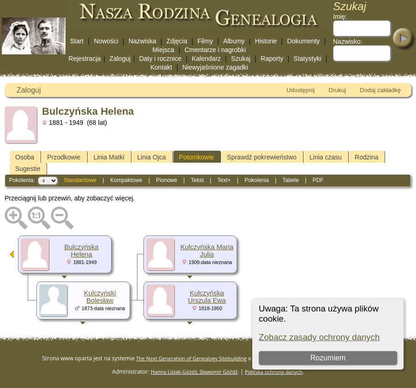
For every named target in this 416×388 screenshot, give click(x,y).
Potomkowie (196, 157)
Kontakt (161, 67)
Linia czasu (325, 157)
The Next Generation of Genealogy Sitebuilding (191, 358)
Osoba (24, 157)
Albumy (234, 41)
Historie (266, 41)
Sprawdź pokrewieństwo (262, 157)
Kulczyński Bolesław (100, 296)
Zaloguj (120, 58)
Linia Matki (109, 157)
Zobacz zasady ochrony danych (319, 337)
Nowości (106, 41)
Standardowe (80, 180)
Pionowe (166, 180)
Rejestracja (85, 58)
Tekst (197, 180)
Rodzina (366, 157)
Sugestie (27, 168)
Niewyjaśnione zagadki (215, 67)
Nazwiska (142, 41)
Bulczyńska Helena (82, 250)
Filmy (205, 41)
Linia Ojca (151, 157)
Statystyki (307, 58)
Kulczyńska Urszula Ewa (207, 296)
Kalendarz (206, 58)
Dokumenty (303, 41)
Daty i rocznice (160, 58)
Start (77, 41)
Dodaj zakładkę (380, 90)
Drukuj (337, 90)
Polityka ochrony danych (274, 371)
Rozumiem (327, 358)
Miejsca (163, 49)
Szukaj (240, 58)
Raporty (272, 58)
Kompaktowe (126, 180)
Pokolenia (256, 180)
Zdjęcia (176, 41)
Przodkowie (63, 157)
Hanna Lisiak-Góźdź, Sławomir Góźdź (194, 371)
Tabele (290, 180)
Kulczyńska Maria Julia (206, 250)
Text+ (224, 180)
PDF (318, 180)
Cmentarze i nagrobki (215, 49)
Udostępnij (300, 90)
